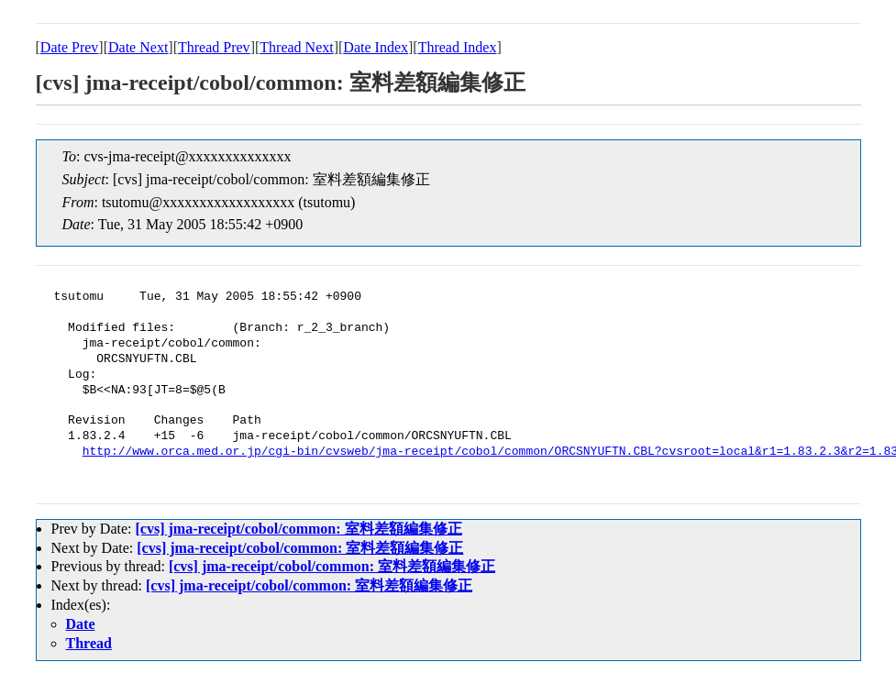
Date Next (138, 47)
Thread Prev (214, 47)
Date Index (375, 47)
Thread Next (296, 47)
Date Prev (69, 47)
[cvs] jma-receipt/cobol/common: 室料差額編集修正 (298, 528)
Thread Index (457, 47)
